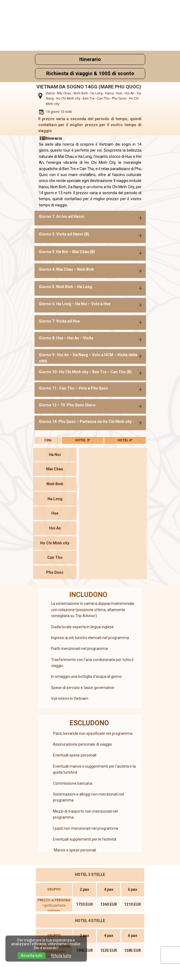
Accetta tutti (31, 955)
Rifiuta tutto (61, 955)
